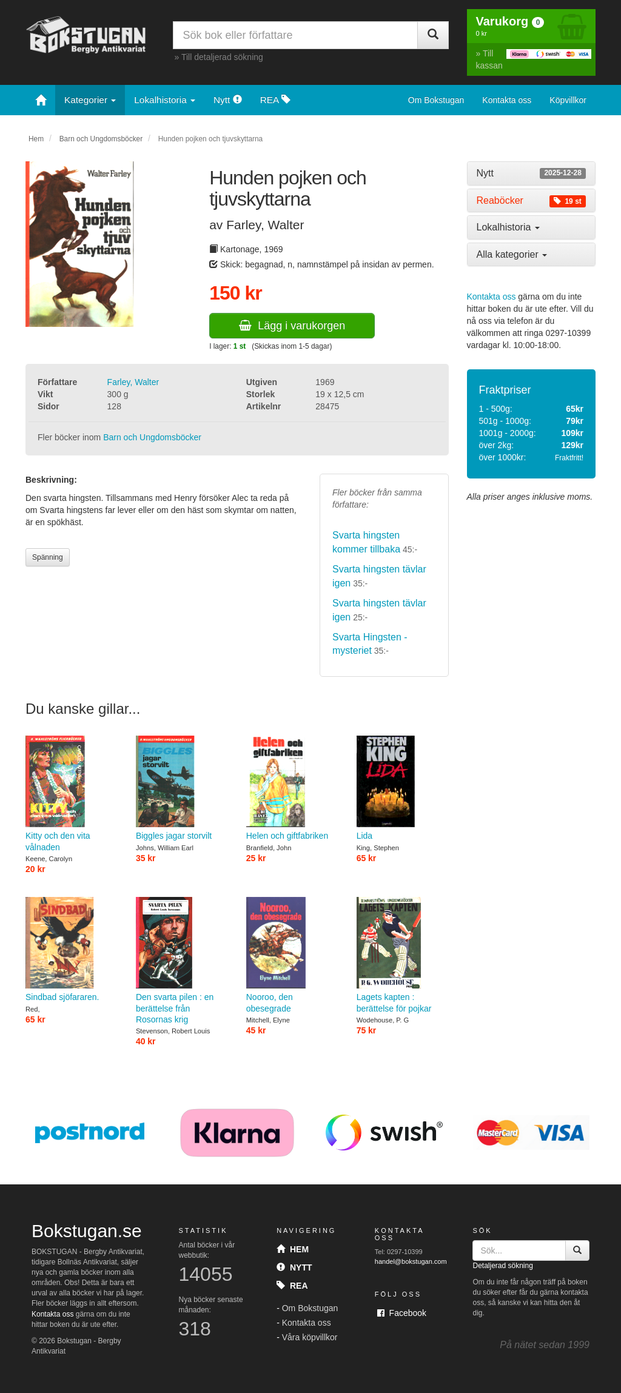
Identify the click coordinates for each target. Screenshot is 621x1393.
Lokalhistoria (164, 100)
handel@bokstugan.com (411, 1261)
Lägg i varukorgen (292, 326)
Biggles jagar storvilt (182, 788)
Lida (403, 788)
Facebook (401, 1313)
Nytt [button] (531, 173)
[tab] (532, 173)
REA (275, 100)
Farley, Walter (133, 382)
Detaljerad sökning (502, 1265)
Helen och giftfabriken (292, 788)
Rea (292, 1286)
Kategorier (90, 100)
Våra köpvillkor (310, 1337)
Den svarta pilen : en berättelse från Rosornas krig (182, 960)
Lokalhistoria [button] (508, 227)
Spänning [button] (47, 557)
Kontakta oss (506, 100)
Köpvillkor (567, 100)
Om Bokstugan (436, 100)
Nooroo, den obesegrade (292, 955)
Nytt (227, 100)
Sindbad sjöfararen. (71, 949)
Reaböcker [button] (531, 200)
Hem (36, 139)
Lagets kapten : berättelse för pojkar (403, 955)
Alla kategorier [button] (512, 254)
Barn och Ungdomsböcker (101, 139)
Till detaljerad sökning (222, 57)
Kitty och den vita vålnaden (71, 794)
